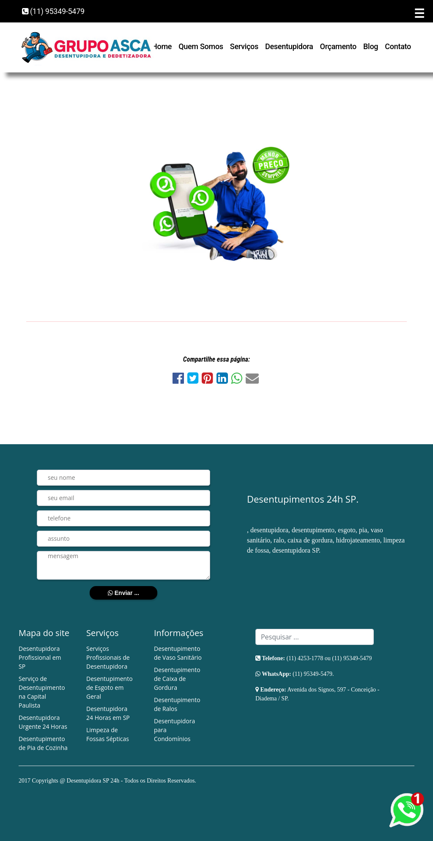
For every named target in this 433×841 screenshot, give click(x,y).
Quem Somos (200, 46)
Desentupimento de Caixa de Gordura (177, 679)
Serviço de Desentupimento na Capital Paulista (42, 692)
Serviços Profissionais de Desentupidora (108, 657)
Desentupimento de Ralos (177, 704)
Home (162, 46)
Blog (370, 46)
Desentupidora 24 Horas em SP (108, 713)
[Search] (314, 637)
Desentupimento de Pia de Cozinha (43, 743)
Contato (398, 46)
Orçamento (338, 46)
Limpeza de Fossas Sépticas (107, 734)
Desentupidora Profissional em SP (40, 657)
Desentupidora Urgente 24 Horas (43, 722)
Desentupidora (289, 46)
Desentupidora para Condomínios (174, 730)
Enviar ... (123, 592)
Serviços (244, 46)
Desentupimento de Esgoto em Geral (109, 687)
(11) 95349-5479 (53, 11)
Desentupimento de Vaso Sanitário (178, 653)
